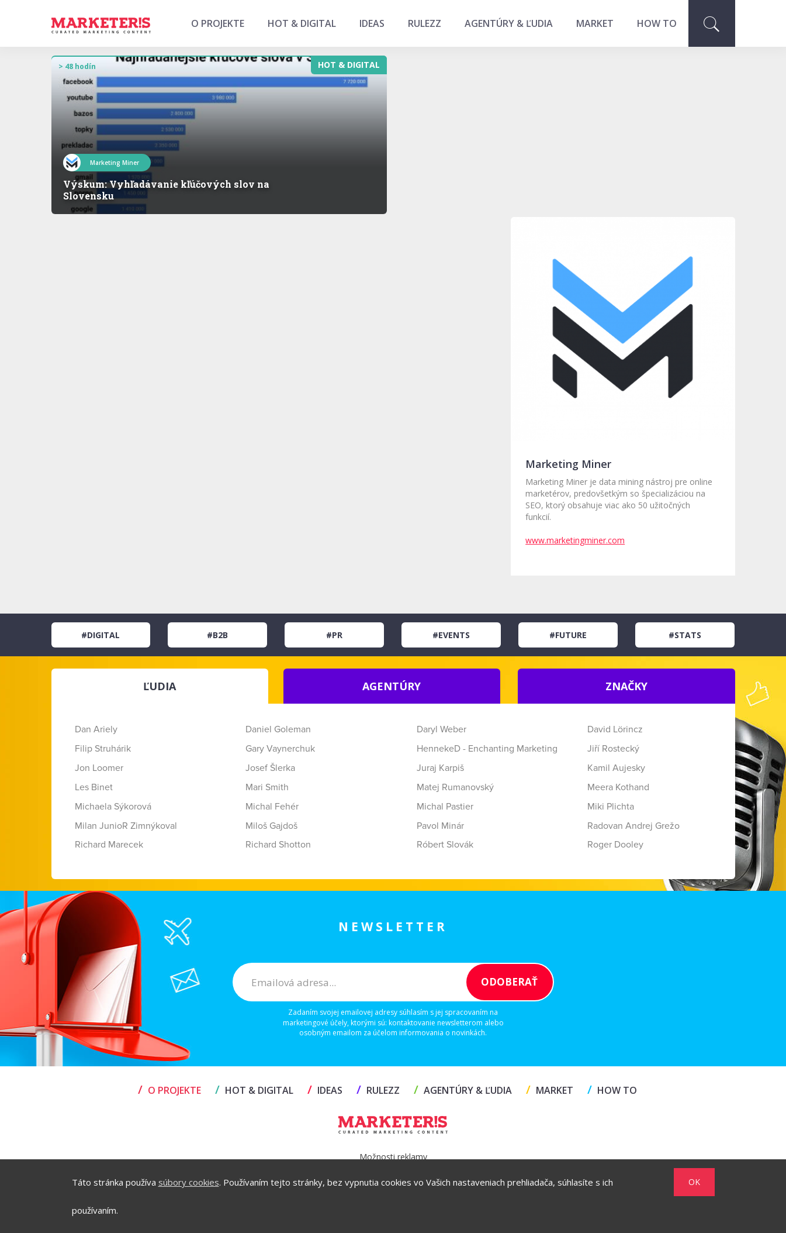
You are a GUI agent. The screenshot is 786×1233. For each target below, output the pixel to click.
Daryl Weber (441, 729)
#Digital (100, 634)
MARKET (595, 23)
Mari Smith (267, 787)
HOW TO (657, 23)
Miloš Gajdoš (271, 826)
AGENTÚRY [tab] (391, 686)
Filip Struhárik (103, 749)
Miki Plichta (610, 806)
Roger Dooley (615, 844)
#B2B (217, 634)
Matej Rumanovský (455, 787)
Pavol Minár (440, 826)
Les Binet (94, 787)
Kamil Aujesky (616, 768)
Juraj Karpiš (440, 768)
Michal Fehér (272, 806)
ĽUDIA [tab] (159, 686)
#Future (568, 634)
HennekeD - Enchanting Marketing (487, 749)
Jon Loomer (99, 768)
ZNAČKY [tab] (626, 686)
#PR (334, 634)
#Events (451, 634)
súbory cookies (188, 1182)
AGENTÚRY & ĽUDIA (509, 23)
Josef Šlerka (270, 768)
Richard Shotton (278, 844)
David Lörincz (615, 729)
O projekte (217, 23)
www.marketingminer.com (575, 540)
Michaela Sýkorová (113, 806)
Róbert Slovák (445, 844)
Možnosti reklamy (393, 1156)
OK (694, 1181)
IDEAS (372, 23)
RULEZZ (424, 23)
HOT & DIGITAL (302, 23)
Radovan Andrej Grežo (633, 826)
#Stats (685, 634)
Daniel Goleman (278, 729)
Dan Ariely (96, 729)
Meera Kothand (618, 787)
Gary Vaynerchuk (280, 749)
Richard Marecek (109, 844)
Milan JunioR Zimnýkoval (126, 826)
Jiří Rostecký (613, 749)
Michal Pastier (445, 806)
